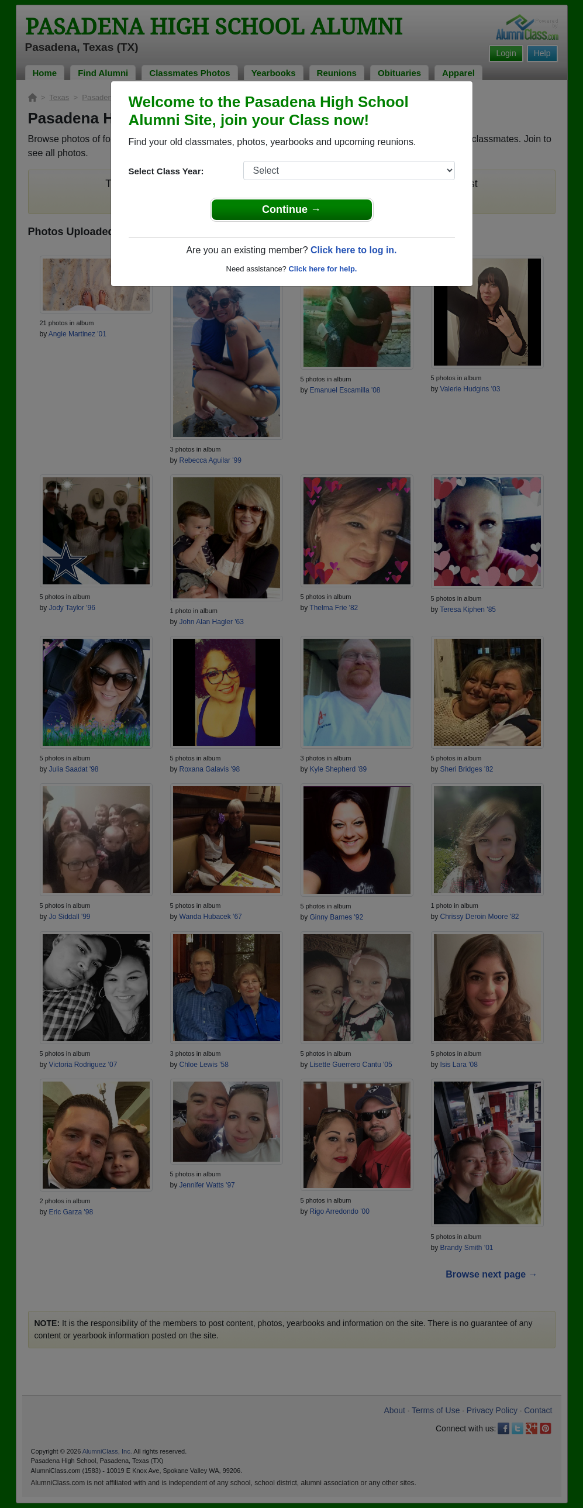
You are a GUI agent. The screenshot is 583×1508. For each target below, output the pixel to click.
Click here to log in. (354, 250)
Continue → (291, 209)
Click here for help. (322, 268)
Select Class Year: (166, 171)
